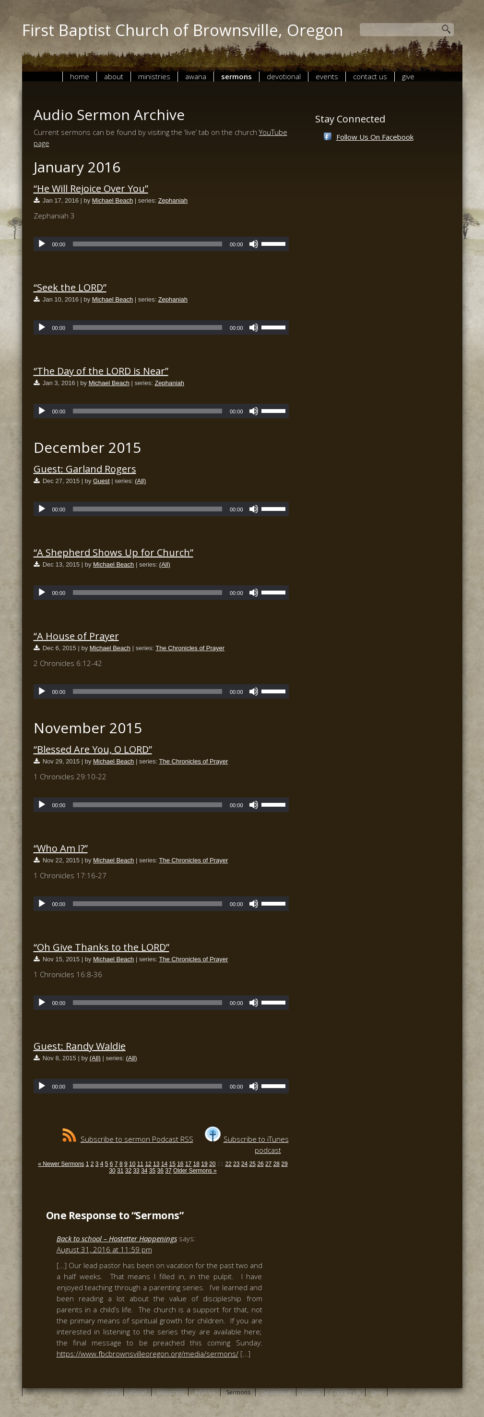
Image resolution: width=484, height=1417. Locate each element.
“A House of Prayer (76, 636)
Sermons (236, 76)
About (113, 76)
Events (327, 76)
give (408, 76)
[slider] (147, 244)
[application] (161, 244)
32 (128, 1170)
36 (160, 1170)
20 (212, 1164)
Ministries (154, 76)
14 (164, 1164)
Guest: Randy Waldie (80, 1046)
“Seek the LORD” (70, 287)
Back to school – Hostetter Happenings (117, 1238)
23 (236, 1164)
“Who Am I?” (61, 848)
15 (172, 1164)
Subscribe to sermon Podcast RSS (127, 1139)
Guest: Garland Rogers (85, 468)
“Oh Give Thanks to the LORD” (101, 947)
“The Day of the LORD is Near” (101, 370)
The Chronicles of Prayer (189, 648)
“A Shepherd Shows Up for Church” (113, 552)
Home (79, 76)
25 (252, 1164)
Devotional (284, 76)
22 (228, 1164)
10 (132, 1164)
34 (144, 1170)
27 (268, 1164)
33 (136, 1170)
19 (204, 1164)
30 (112, 1170)
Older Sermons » (195, 1170)
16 (180, 1164)
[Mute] (254, 244)
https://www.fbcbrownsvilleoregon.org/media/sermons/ (147, 1353)
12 (148, 1164)
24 (244, 1164)
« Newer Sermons (61, 1164)
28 (276, 1164)
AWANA (195, 76)
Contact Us (370, 76)
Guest (101, 480)
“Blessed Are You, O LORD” (93, 749)
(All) (140, 480)
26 (260, 1164)
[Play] (42, 244)
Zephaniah (173, 200)
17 (188, 1164)
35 (152, 1170)
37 (168, 1170)
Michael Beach (112, 200)
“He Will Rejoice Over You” (91, 188)
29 (284, 1164)
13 (156, 1164)
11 (140, 1164)
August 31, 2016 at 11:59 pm (104, 1249)
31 (120, 1170)
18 (196, 1164)
